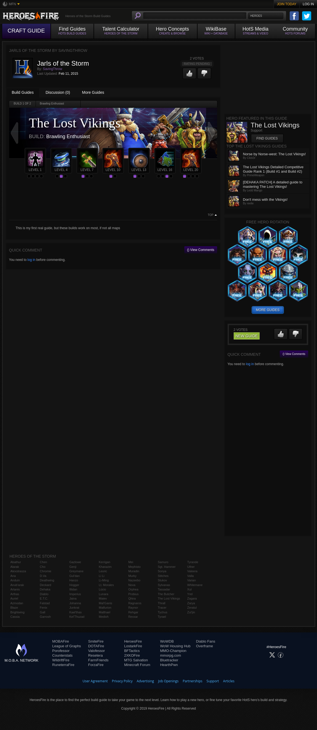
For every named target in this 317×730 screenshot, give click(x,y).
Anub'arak (17, 585)
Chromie (45, 571)
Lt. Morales (106, 585)
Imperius (75, 594)
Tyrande (192, 562)
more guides (267, 310)
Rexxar (133, 616)
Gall (42, 612)
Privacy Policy (122, 681)
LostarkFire (133, 646)
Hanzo (73, 580)
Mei (130, 562)
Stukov (162, 580)
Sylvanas (164, 585)
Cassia (15, 616)
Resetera (95, 655)
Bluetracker (169, 660)
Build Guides (23, 92)
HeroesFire (133, 641)
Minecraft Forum (137, 665)
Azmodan (16, 603)
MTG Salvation (136, 660)
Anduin (15, 580)
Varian (191, 580)
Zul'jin (191, 612)
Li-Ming (104, 580)
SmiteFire (96, 641)
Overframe (204, 646)
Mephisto (134, 566)
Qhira (132, 598)
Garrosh (45, 616)
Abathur (15, 562)
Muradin (133, 571)
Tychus (162, 612)
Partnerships (192, 681)
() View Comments (200, 250)
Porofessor (61, 651)
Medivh (103, 616)
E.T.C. (44, 598)
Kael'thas (75, 612)
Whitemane (195, 585)
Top (210, 215)
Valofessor (96, 651)
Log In (308, 4)
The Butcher (166, 594)
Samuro (163, 562)
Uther (191, 566)
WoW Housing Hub (175, 646)
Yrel (190, 594)
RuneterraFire (63, 665)
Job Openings (168, 681)
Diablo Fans (205, 641)
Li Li (101, 575)
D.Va (43, 575)
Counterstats (62, 655)
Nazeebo (134, 580)
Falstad (45, 603)
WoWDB (167, 641)
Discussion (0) (58, 92)
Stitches (163, 575)
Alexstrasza (18, 571)
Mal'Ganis (105, 603)
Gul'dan (74, 575)
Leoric (103, 571)
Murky (132, 575)
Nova (131, 585)
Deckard (45, 585)
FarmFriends (98, 660)
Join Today (287, 4)
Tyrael (162, 616)
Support (213, 681)
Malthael (104, 612)
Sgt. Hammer (167, 566)
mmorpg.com (170, 655)
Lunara (103, 594)
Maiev (103, 598)
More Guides (93, 92)
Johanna (75, 603)
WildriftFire (60, 660)
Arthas (14, 594)
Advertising (145, 681)
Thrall (162, 603)
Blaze (14, 607)
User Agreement (95, 681)
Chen (43, 562)
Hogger (74, 585)
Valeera (192, 571)
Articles (229, 681)
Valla (190, 575)
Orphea (133, 589)
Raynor (133, 607)
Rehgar (133, 612)
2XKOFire (132, 655)
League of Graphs (66, 646)
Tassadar (164, 589)
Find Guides (267, 138)
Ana (13, 575)
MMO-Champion (173, 651)
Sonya (162, 571)
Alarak (14, 566)
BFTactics (132, 651)
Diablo (44, 594)
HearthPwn (169, 665)
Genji (72, 566)
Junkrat (74, 607)
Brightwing (17, 612)
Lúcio (102, 589)
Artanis (15, 589)
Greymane (76, 571)
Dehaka (45, 589)
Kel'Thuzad (76, 616)
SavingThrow (52, 69)
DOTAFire (96, 646)
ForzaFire (96, 665)
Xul (189, 589)
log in (31, 260)
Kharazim (105, 566)
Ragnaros (135, 603)
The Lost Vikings (169, 598)
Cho (42, 566)
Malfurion (105, 607)
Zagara (192, 598)
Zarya (191, 603)
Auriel (14, 598)
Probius (133, 594)
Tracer (162, 607)
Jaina (72, 598)
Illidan (73, 589)
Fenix (43, 607)
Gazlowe (75, 562)
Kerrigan (104, 562)
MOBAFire (60, 641)
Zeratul (192, 607)
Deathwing (47, 580)
